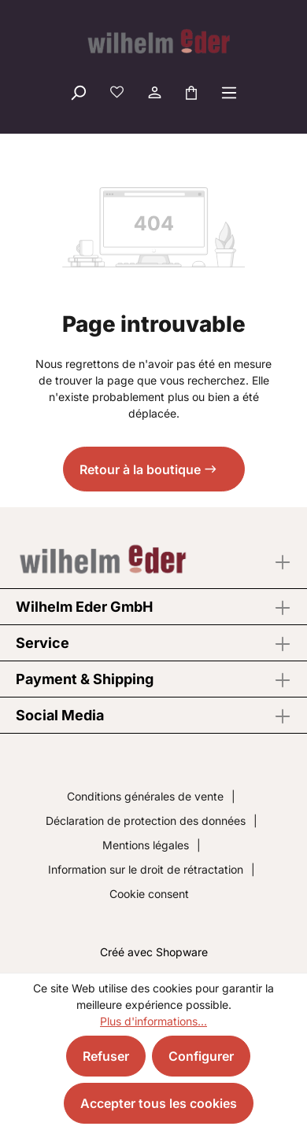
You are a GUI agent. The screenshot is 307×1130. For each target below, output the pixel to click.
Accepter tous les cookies (158, 1103)
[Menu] (229, 92)
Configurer (201, 1056)
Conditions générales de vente (145, 796)
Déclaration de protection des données (146, 820)
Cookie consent (149, 893)
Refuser (106, 1056)
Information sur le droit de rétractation (145, 869)
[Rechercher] (78, 92)
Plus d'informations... (153, 1021)
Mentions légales (145, 845)
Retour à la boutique (140, 469)
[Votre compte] (153, 92)
